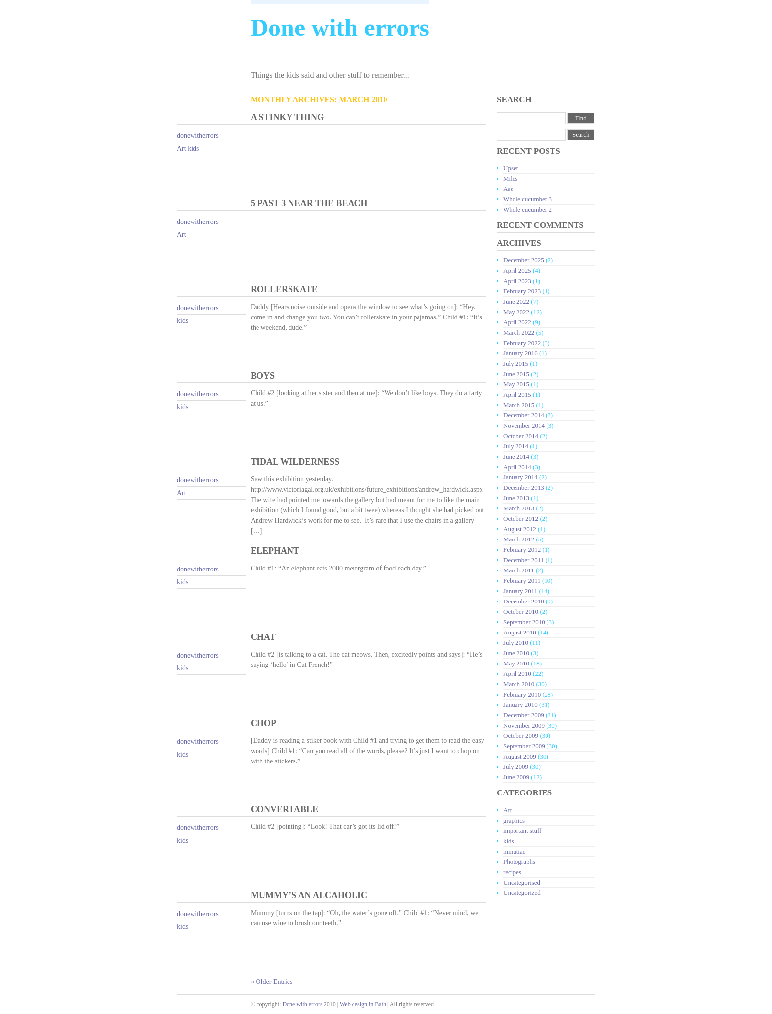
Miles (510, 178)
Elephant (275, 551)
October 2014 (520, 436)
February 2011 (522, 580)
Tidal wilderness (295, 462)
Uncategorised (521, 882)
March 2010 (518, 684)
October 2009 (520, 735)
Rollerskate (284, 289)
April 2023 (517, 281)
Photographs (519, 861)
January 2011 (520, 591)
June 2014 (516, 456)
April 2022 (517, 322)
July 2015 (515, 363)
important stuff (522, 830)
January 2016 (520, 353)
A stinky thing (287, 117)
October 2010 (520, 611)
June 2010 (516, 653)
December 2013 (523, 487)
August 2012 (519, 529)
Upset (510, 168)
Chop (263, 723)
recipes (512, 872)
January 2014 (520, 477)
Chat (263, 637)
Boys (263, 375)
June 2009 (516, 777)
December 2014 (523, 415)
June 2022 (516, 301)
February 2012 (522, 549)
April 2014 (517, 467)
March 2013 (518, 508)
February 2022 (522, 343)
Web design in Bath (363, 1004)
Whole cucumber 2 (527, 209)
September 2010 (524, 622)
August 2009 (519, 756)
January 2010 (520, 704)
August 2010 (519, 632)
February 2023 (522, 291)
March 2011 (518, 570)
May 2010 (516, 663)
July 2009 (515, 766)
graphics (514, 820)
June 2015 (516, 374)
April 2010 (517, 673)
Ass (508, 188)
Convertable (284, 809)
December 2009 (523, 715)
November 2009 (524, 725)
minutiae (514, 851)
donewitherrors (198, 135)
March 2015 (518, 405)
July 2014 (515, 446)
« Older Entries (272, 981)
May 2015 (516, 384)
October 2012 (520, 518)
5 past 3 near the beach (309, 203)
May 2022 (516, 312)
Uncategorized (522, 892)
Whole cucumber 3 (527, 199)
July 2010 (515, 642)
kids (193, 148)
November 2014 (524, 425)
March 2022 (518, 332)
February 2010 (522, 694)
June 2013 (516, 498)
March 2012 (518, 539)
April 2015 (517, 394)
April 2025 (517, 270)
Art (181, 148)
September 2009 (524, 746)
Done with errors (302, 1004)
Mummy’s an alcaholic (309, 895)
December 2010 (523, 601)
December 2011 (523, 560)
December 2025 (523, 260)
